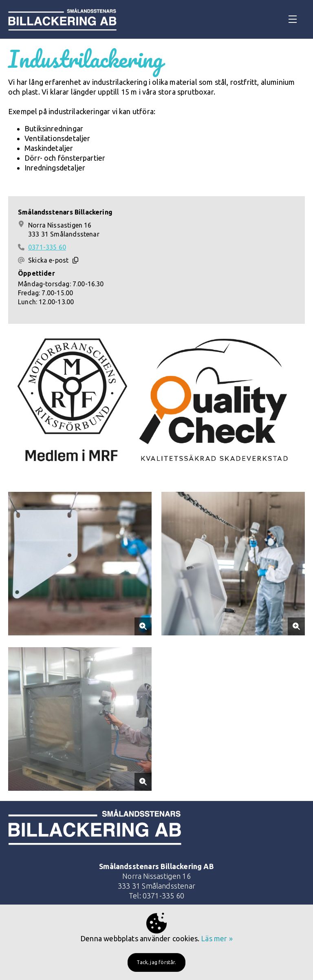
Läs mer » (217, 938)
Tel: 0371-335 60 (156, 896)
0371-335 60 (47, 247)
